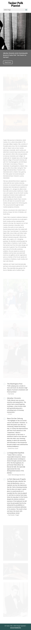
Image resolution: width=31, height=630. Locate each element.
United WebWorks (15, 628)
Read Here (8, 62)
